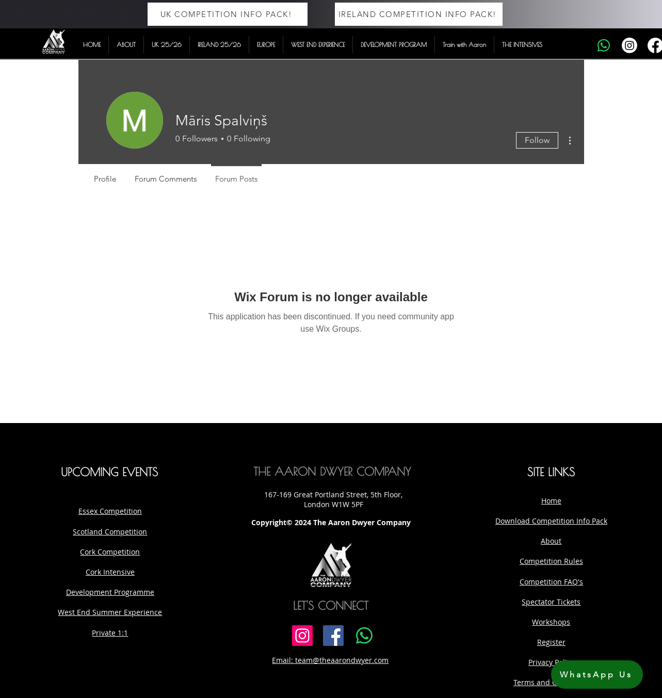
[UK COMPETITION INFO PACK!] (228, 14)
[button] (126, 44)
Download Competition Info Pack (551, 521)
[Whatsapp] (603, 45)
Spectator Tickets (551, 602)
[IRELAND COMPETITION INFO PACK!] (419, 14)
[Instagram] (629, 45)
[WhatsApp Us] (597, 674)
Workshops (551, 622)
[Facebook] (333, 635)
